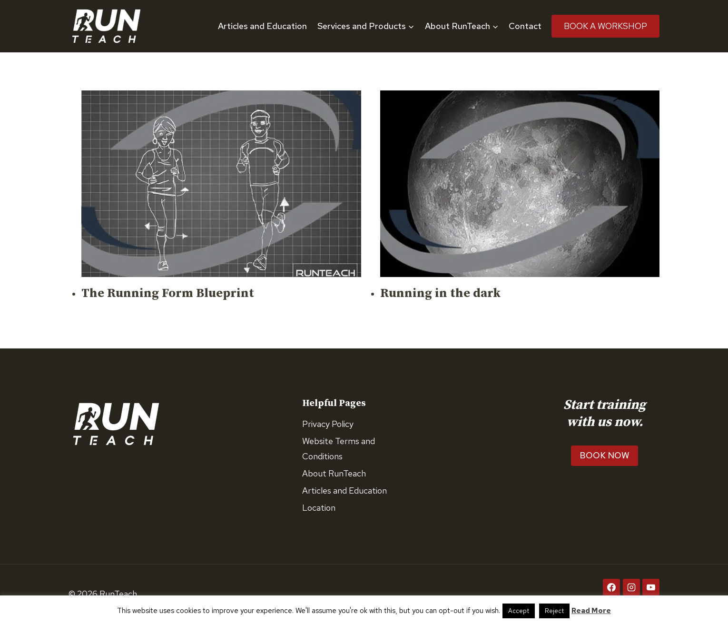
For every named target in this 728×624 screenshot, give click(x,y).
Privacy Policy (328, 423)
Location (318, 507)
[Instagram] (631, 587)
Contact (525, 25)
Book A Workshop (605, 25)
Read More (591, 610)
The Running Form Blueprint (167, 293)
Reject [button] (554, 611)
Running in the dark (440, 293)
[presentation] (221, 183)
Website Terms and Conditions (338, 449)
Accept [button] (518, 611)
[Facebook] (611, 587)
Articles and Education (262, 25)
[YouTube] (650, 587)
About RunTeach (334, 473)
